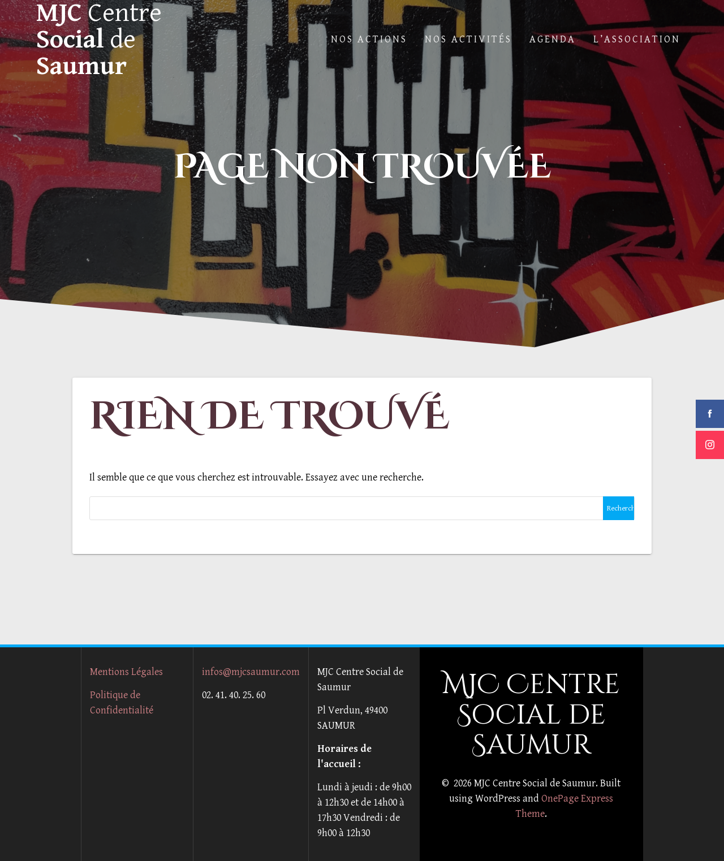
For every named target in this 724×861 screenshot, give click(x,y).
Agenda (552, 39)
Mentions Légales (126, 672)
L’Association (636, 39)
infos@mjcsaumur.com (251, 672)
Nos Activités (468, 39)
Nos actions (369, 39)
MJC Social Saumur (99, 39)
